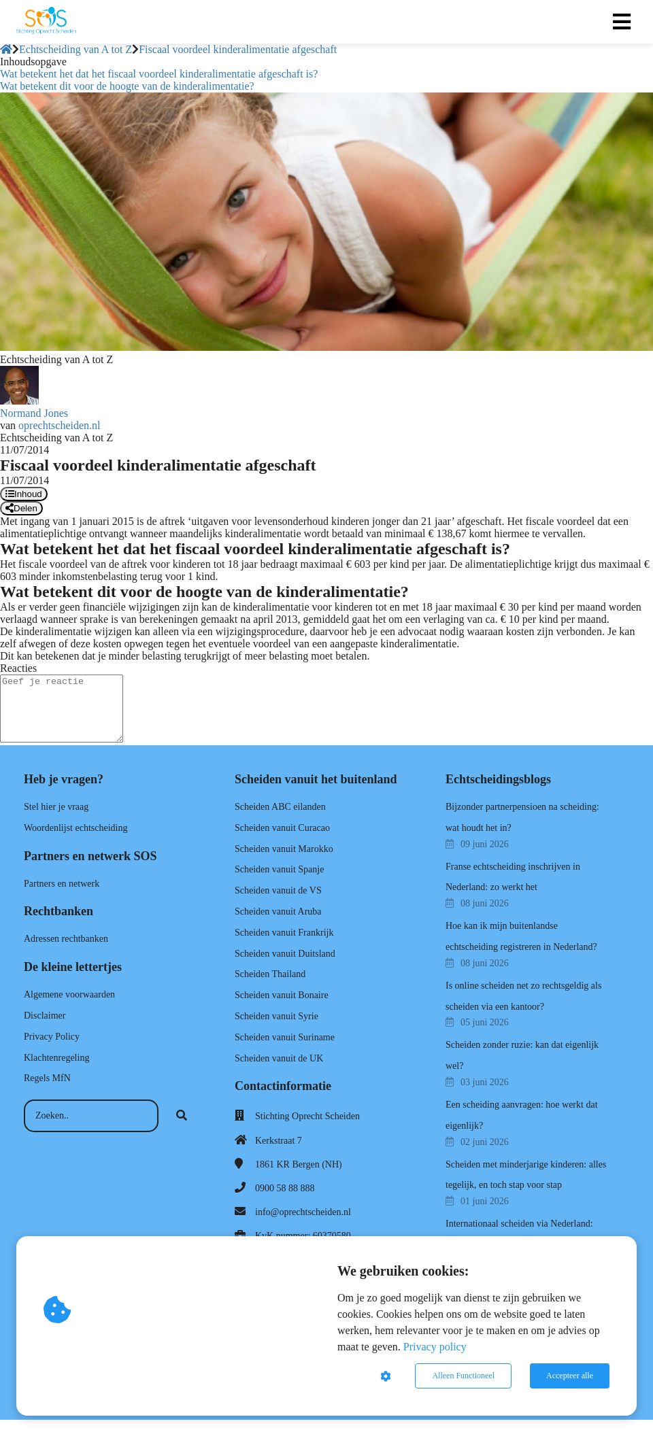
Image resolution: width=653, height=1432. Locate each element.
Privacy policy (435, 1346)
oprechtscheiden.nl (59, 425)
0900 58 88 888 (285, 1188)
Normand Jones (34, 413)
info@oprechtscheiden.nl (303, 1212)
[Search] (181, 1115)
